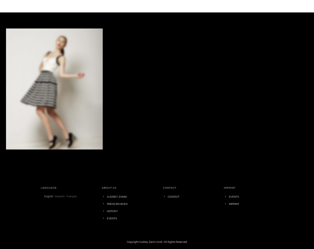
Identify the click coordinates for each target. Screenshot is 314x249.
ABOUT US (193, 6)
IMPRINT (234, 203)
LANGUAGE (85, 6)
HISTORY (112, 211)
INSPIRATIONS (168, 6)
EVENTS (214, 6)
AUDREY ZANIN (117, 196)
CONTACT (173, 196)
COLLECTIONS (111, 6)
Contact (234, 6)
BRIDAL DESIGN (140, 6)
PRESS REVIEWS (117, 203)
